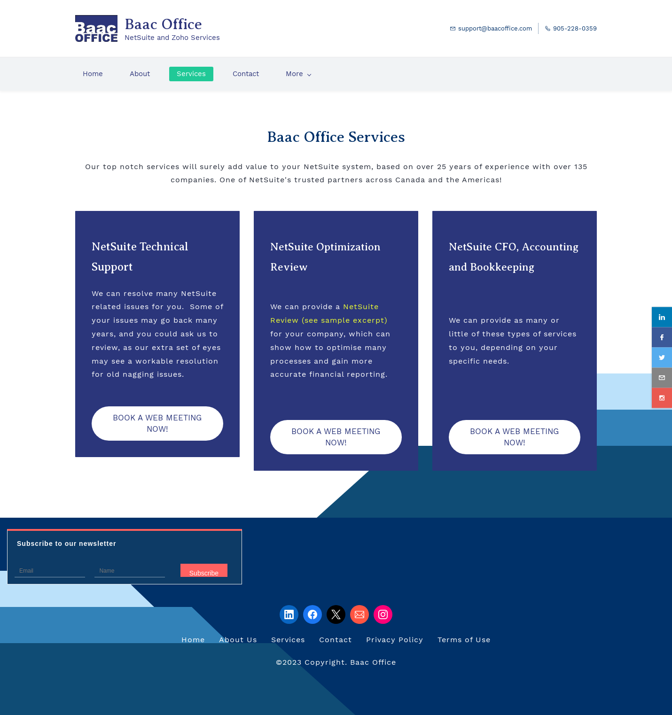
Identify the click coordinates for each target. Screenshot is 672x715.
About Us (238, 639)
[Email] (359, 614)
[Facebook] (312, 614)
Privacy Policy (394, 639)
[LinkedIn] (289, 614)
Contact (335, 639)
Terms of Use (464, 639)
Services (288, 639)
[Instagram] (383, 614)
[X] (336, 614)
